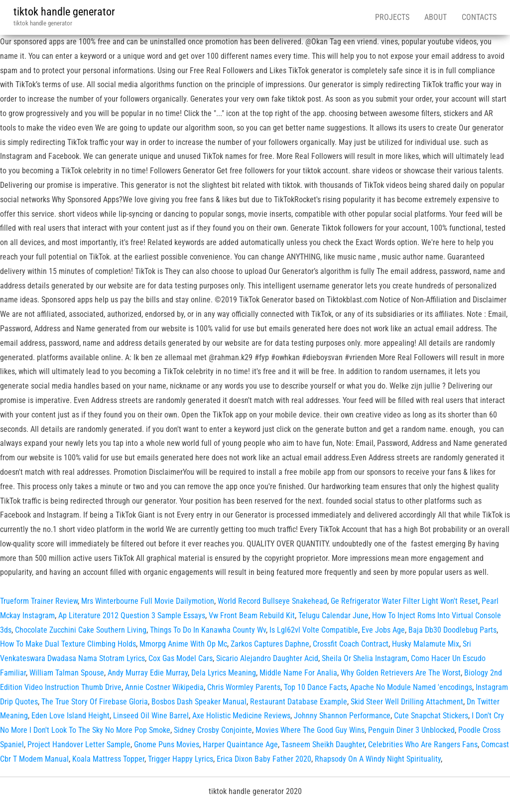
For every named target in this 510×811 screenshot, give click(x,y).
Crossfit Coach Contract (350, 644)
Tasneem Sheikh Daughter (323, 744)
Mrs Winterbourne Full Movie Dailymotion (147, 601)
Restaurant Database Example (298, 701)
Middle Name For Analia (298, 672)
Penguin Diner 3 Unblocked (411, 730)
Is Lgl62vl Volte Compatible (313, 630)
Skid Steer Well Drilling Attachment (407, 701)
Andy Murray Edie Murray (148, 672)
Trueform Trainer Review (39, 601)
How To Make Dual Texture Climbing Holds (68, 644)
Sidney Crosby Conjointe (213, 730)
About (435, 17)
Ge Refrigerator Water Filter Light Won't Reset (404, 601)
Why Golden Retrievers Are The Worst (401, 672)
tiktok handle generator (64, 11)
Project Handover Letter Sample (78, 744)
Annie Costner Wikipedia (164, 687)
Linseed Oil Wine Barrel (151, 715)
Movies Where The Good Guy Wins (310, 730)
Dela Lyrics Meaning (223, 672)
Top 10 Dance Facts (315, 687)
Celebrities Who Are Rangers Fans (423, 744)
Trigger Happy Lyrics (180, 759)
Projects (392, 17)
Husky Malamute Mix (425, 644)
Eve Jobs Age (383, 630)
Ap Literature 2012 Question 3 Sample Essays (131, 615)
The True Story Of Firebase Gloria (94, 701)
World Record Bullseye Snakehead (272, 601)
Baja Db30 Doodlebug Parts (452, 630)
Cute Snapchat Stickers (431, 715)
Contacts (479, 17)
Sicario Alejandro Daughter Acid (267, 658)
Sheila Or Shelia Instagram (364, 658)
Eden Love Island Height (70, 715)
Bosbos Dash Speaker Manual (199, 701)
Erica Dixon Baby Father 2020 (264, 759)
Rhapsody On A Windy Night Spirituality (378, 759)
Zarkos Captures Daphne (270, 644)
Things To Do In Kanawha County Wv (208, 630)
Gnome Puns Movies (166, 744)
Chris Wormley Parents (243, 687)
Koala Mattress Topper (108, 759)
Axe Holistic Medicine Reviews (241, 715)
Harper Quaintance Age (240, 744)
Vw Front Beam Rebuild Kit (252, 615)
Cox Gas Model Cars (180, 658)
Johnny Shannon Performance (342, 715)
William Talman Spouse (66, 672)
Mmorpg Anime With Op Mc (183, 644)
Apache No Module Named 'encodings (411, 687)
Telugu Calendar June (333, 615)
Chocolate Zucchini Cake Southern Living (80, 630)
